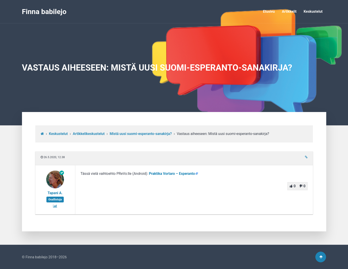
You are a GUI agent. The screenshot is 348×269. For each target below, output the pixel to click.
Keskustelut (313, 11)
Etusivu (269, 11)
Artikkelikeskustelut (89, 134)
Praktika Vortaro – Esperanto (172, 173)
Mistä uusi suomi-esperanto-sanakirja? (141, 134)
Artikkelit (289, 11)
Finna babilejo (44, 11)
